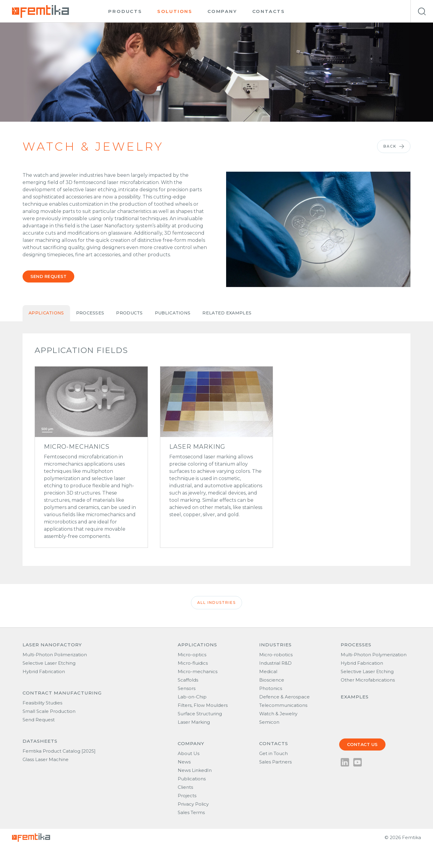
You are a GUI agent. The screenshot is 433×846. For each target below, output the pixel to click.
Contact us (362, 744)
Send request (48, 276)
